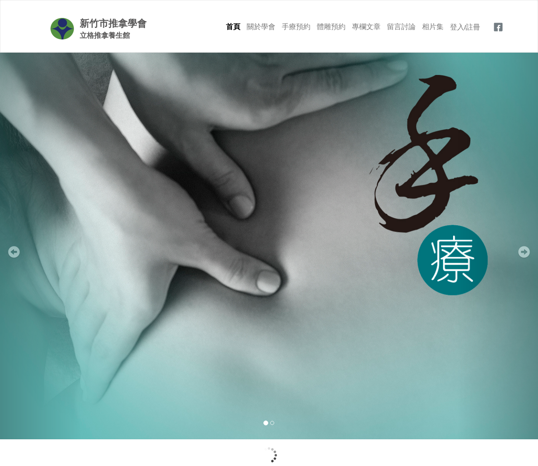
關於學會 (261, 27)
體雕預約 (331, 27)
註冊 (473, 27)
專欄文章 (366, 27)
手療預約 (296, 27)
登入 (457, 27)
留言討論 (401, 27)
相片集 (433, 27)
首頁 (233, 27)
